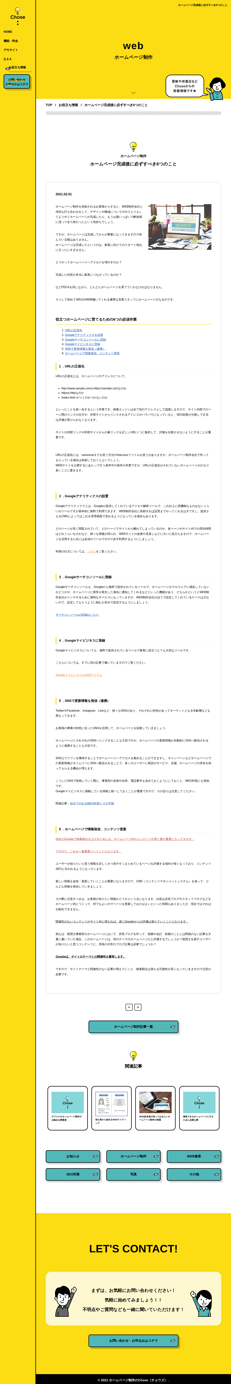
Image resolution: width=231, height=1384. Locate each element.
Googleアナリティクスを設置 (84, 334)
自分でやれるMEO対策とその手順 (92, 803)
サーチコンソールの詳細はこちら (77, 614)
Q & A (8, 59)
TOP (49, 105)
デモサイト (11, 49)
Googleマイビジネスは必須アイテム (79, 675)
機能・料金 (11, 40)
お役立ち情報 (12, 68)
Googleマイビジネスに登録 (82, 344)
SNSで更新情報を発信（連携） (85, 348)
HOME (8, 31)
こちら (91, 551)
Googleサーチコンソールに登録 (85, 339)
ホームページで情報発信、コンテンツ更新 (92, 353)
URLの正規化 (73, 330)
